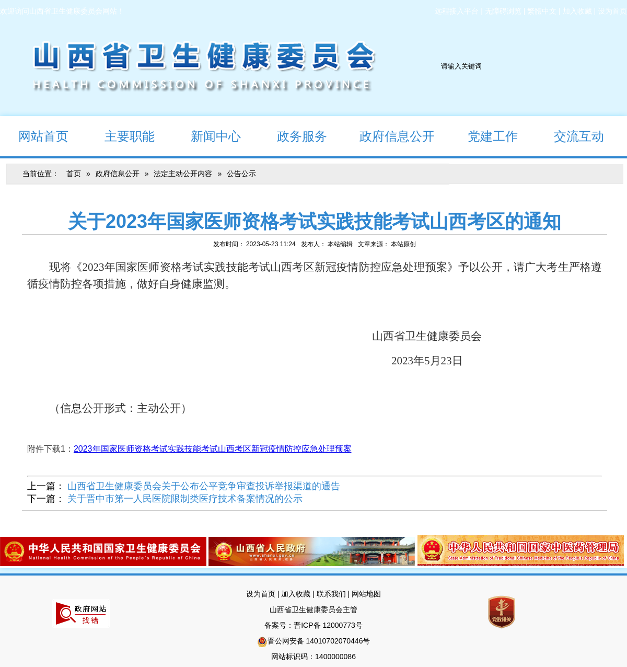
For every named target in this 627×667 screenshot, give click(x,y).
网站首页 (34, 135)
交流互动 (570, 135)
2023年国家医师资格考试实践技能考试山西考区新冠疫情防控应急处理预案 (213, 448)
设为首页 (612, 11)
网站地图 (366, 594)
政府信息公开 (390, 135)
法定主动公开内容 (183, 173)
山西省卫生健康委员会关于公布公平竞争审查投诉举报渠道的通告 (203, 486)
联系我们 (331, 594)
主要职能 (120, 135)
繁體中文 (541, 11)
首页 (73, 173)
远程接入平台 (457, 11)
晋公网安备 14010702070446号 (319, 641)
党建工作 (483, 135)
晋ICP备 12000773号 (328, 625)
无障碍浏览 (503, 11)
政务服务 (293, 135)
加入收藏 (577, 11)
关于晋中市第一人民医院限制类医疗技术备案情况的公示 (185, 498)
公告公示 (241, 173)
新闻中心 (206, 135)
